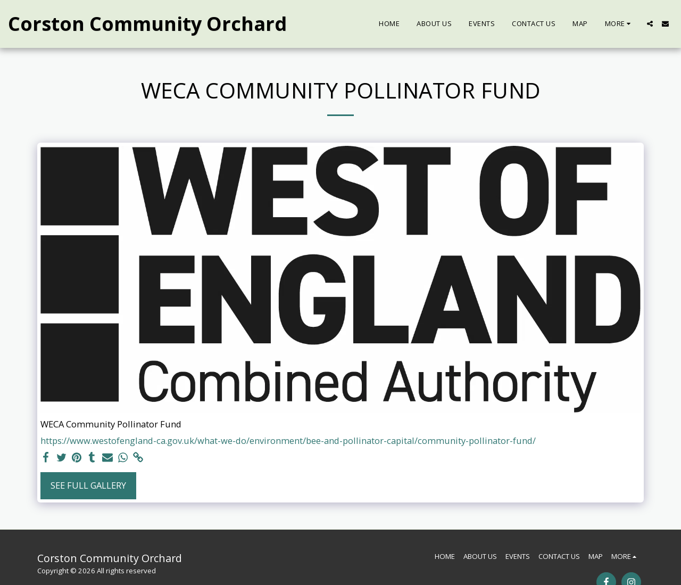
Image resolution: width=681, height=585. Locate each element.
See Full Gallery (88, 485)
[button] (650, 23)
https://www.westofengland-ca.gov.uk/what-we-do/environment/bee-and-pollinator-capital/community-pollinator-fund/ (288, 440)
